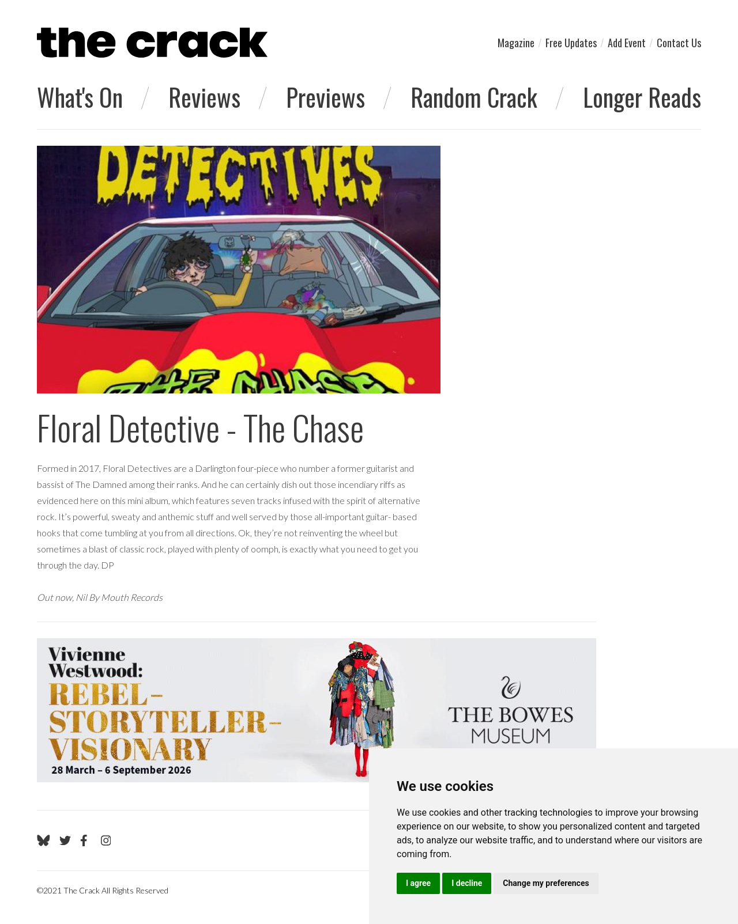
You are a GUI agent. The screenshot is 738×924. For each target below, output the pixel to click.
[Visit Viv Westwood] (316, 710)
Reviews (204, 97)
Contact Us (679, 42)
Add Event (627, 42)
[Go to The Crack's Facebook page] (86, 840)
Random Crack (474, 97)
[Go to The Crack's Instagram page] (106, 840)
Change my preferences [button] (546, 883)
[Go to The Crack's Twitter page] (65, 840)
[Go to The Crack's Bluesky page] (43, 840)
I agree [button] (418, 883)
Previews (325, 97)
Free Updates (571, 42)
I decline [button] (466, 883)
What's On (80, 97)
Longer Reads (642, 97)
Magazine (516, 42)
